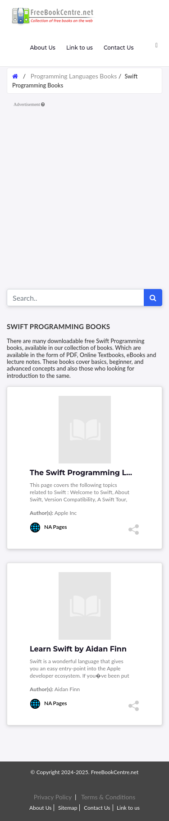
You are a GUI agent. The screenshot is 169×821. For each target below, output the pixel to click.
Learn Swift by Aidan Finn (78, 649)
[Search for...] (75, 297)
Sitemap (68, 807)
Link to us (79, 47)
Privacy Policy (53, 797)
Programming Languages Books (74, 76)
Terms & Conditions (108, 797)
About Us (42, 47)
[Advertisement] (84, 195)
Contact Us (119, 47)
